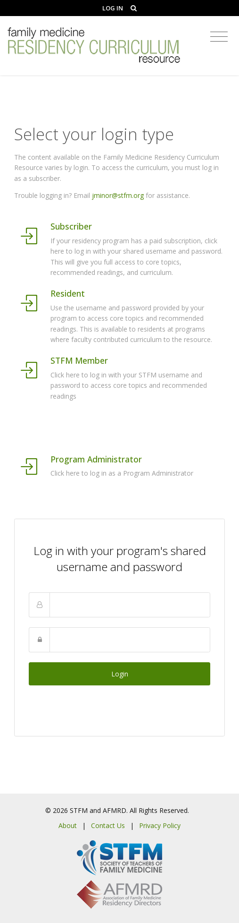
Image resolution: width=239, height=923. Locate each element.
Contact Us (108, 825)
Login (119, 673)
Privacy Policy (160, 825)
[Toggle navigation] (219, 37)
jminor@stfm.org (118, 195)
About (67, 825)
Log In (112, 8)
